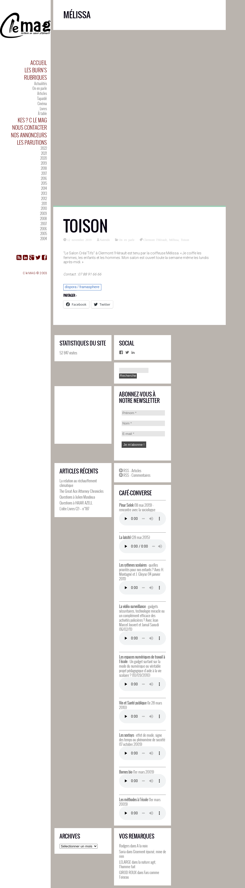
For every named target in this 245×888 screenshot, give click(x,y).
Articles (42, 93)
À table (42, 113)
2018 (44, 168)
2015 (44, 183)
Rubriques (35, 77)
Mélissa (173, 239)
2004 (43, 238)
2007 (44, 223)
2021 (44, 153)
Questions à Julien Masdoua (77, 497)
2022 (44, 148)
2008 (43, 218)
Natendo (105, 239)
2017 (44, 173)
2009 (43, 213)
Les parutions (32, 142)
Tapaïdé (42, 98)
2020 (43, 158)
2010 (44, 208)
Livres (43, 108)
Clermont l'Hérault (155, 239)
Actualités (40, 83)
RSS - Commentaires (134, 475)
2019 (44, 163)
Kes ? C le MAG (32, 120)
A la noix (142, 845)
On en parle (39, 88)
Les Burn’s (36, 70)
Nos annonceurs (29, 135)
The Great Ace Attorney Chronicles (81, 491)
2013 (44, 193)
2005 (43, 233)
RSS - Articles (130, 470)
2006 (43, 228)
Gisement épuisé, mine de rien (142, 854)
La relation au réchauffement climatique (78, 483)
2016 (44, 178)
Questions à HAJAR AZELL (76, 502)
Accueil (38, 63)
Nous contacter (29, 127)
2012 (44, 198)
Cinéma (42, 103)
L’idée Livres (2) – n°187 (74, 508)
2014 (44, 188)
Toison (85, 226)
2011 (44, 203)
